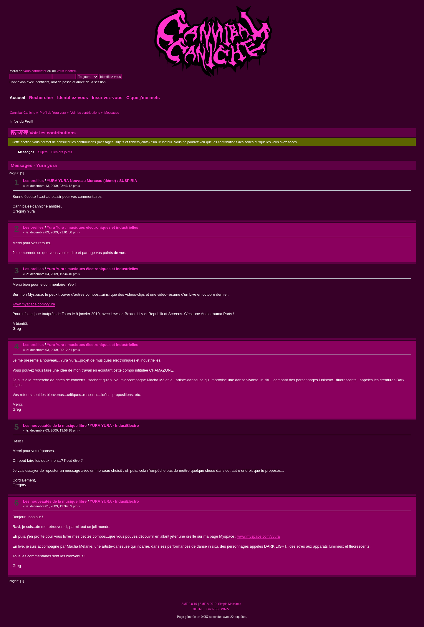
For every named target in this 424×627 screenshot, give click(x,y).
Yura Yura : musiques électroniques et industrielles (92, 227)
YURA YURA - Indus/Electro (114, 425)
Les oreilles (33, 180)
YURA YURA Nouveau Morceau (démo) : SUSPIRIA (92, 180)
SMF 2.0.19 (189, 604)
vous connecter (35, 71)
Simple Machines (229, 604)
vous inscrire (66, 71)
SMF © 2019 (208, 604)
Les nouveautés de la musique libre (55, 425)
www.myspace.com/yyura (34, 304)
